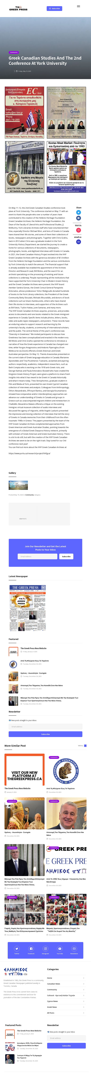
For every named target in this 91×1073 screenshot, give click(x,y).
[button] (80, 6)
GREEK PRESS (64, 1069)
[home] (18, 8)
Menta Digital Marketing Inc (42, 1069)
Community (14, 52)
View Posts (22, 512)
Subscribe (56, 8)
